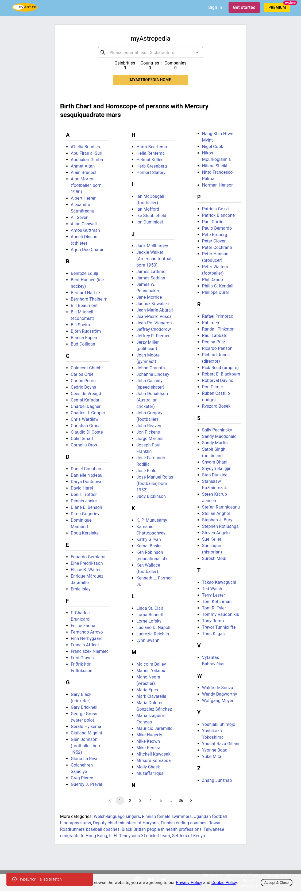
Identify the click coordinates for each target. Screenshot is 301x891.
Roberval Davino (217, 380)
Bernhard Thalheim (89, 299)
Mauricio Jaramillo (154, 728)
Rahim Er (210, 322)
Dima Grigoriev (85, 513)
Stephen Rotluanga (220, 526)
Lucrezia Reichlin (152, 633)
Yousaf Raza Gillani (221, 743)
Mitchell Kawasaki (154, 754)
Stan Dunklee (214, 474)
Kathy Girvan (148, 539)
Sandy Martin (215, 442)
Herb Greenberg (151, 166)
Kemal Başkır (149, 545)
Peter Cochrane (217, 247)
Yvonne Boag (214, 750)
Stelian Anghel (216, 513)
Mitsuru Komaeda (153, 760)
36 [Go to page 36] (181, 800)
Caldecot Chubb (86, 367)
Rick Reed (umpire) (220, 367)
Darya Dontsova (86, 481)
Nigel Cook (212, 146)
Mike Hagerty (149, 734)
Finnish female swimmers (167, 816)
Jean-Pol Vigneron (154, 322)
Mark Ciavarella (151, 696)
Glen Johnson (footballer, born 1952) (86, 746)
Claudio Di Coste (87, 432)
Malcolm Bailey (151, 664)
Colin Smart (82, 438)
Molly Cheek (148, 766)
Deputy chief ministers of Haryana (126, 822)
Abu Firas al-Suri (86, 153)
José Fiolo (146, 470)
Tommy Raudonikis (220, 614)
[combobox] (150, 52)
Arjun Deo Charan (88, 249)
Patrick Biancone (218, 215)
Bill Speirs (80, 324)
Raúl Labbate (214, 335)
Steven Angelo (216, 532)
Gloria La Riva (84, 758)
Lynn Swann (147, 640)
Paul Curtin (212, 221)
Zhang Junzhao (217, 780)
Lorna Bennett (150, 614)
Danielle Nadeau (86, 475)
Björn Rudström (86, 331)
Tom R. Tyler (214, 608)
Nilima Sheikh (215, 165)
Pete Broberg (214, 234)
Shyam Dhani (214, 462)
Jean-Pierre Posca (154, 316)
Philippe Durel (215, 292)
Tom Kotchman (217, 601)
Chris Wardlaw (85, 419)
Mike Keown (148, 741)
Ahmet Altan (83, 166)
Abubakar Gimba (87, 159)
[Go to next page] (191, 800)
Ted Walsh (212, 588)
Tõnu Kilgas (213, 633)
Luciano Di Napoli (153, 627)
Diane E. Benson (86, 507)
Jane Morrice (149, 297)
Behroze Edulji (84, 273)
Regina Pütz (213, 341)
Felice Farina (83, 625)
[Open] (197, 52)
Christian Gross (86, 425)
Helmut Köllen (150, 159)
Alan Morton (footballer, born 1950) (86, 185)
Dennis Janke (84, 500)
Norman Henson (218, 185)
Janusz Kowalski (152, 303)
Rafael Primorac (217, 316)
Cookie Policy (224, 882)
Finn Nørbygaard (87, 638)
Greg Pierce (82, 777)
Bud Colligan (83, 344)
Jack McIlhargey (152, 245)
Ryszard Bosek (216, 406)
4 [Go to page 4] (150, 800)
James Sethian (150, 277)
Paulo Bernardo (217, 228)
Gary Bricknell (84, 707)
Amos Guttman (85, 230)
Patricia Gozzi (215, 208)
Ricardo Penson (217, 348)
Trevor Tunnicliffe (219, 627)
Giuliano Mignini (86, 732)
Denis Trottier (84, 494)
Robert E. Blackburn (221, 374)
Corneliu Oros (84, 445)
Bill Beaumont (84, 305)
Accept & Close (276, 883)
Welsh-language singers (117, 816)
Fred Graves (82, 657)
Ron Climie (212, 386)
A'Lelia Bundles (85, 146)
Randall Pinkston (218, 329)
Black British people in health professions (162, 829)
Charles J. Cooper (88, 412)
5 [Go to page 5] (160, 800)
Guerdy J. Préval (86, 784)
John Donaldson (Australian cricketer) (152, 400)
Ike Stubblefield (151, 215)
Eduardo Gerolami (88, 556)
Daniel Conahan (86, 468)
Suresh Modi (214, 558)
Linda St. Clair (149, 608)
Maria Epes (147, 689)
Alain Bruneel (84, 172)
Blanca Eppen (84, 337)
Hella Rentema (150, 153)
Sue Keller (211, 539)
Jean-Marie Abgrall (154, 310)
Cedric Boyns (83, 387)
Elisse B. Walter (86, 569)
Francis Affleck (85, 644)
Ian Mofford (147, 209)
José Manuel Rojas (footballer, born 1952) (154, 483)
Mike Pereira (148, 747)
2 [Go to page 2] (130, 800)
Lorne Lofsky (148, 621)
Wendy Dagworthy (219, 694)
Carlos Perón (83, 380)
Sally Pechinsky (217, 430)
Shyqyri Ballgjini (217, 468)
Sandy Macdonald (219, 436)
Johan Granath (150, 367)
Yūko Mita (211, 756)
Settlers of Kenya (188, 835)
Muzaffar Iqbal (150, 773)
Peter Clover (214, 241)
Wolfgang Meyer (218, 700)
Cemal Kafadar (85, 400)
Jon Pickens (148, 432)
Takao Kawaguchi (219, 582)
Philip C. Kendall (217, 286)
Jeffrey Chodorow (153, 329)
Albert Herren (84, 198)
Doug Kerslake (85, 533)
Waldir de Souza (217, 687)
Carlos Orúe (82, 374)
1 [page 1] (120, 800)
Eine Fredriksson (87, 563)
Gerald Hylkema (86, 726)
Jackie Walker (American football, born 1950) (154, 259)
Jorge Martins (149, 438)
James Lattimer (151, 271)
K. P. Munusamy (151, 520)
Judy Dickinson (151, 496)
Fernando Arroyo (87, 632)
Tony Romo (213, 620)
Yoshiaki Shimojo (219, 724)
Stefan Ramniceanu (221, 507)
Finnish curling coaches (183, 822)
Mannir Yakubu (150, 670)
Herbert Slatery (150, 172)
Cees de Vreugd (86, 393)
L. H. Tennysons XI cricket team (139, 835)
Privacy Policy (189, 882)
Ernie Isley (81, 589)
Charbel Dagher (86, 406)
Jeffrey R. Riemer (152, 335)
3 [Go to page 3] (140, 800)
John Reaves (148, 425)
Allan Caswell (84, 223)
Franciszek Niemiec (90, 651)
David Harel (82, 488)
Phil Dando (212, 279)
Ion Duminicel (149, 222)
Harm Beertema (151, 146)
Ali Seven (79, 217)
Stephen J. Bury (217, 519)
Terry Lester (213, 595)
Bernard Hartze (85, 292)
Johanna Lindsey (152, 374)
